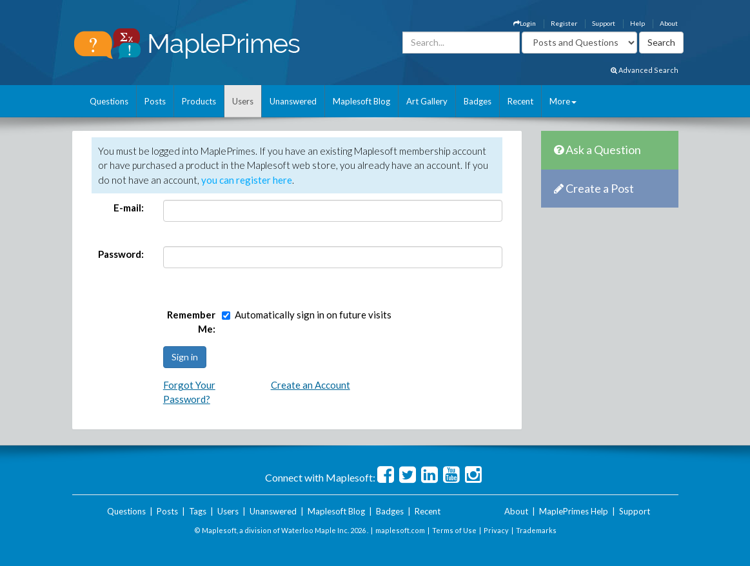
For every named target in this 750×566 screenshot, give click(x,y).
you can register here (246, 180)
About (669, 23)
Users (242, 101)
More (563, 101)
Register (564, 23)
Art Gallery (427, 101)
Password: (121, 254)
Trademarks (536, 530)
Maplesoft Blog (361, 101)
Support (603, 23)
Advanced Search (644, 70)
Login (524, 23)
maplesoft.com (400, 530)
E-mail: (128, 207)
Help (637, 23)
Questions (109, 101)
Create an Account (310, 385)
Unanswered (293, 101)
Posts (155, 101)
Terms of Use (454, 530)
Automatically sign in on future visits (313, 314)
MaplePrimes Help (573, 511)
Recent (520, 101)
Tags (197, 511)
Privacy (496, 530)
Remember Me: (191, 322)
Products (199, 101)
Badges (477, 101)
